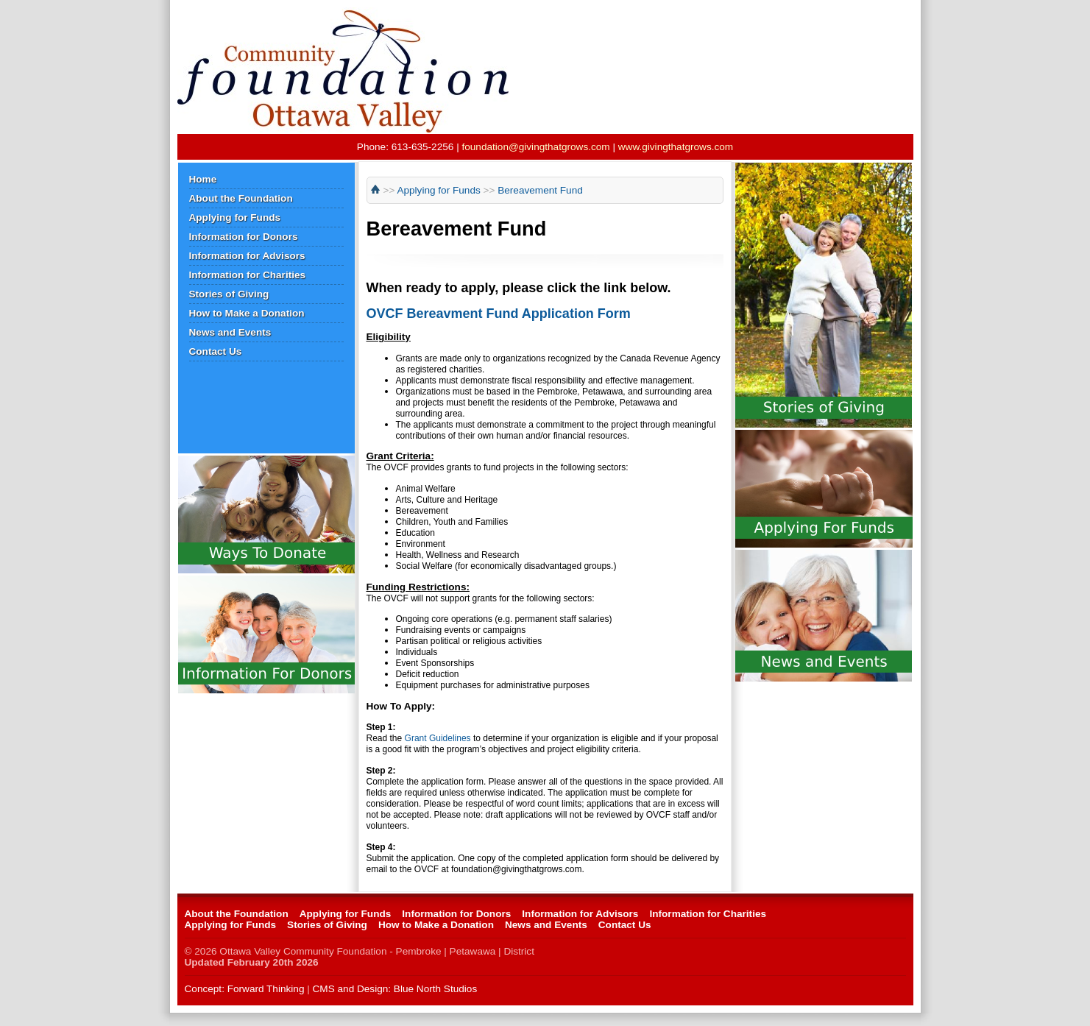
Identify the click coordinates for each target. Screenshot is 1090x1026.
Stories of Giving (229, 294)
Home (203, 179)
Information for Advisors (247, 255)
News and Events (230, 332)
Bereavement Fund (540, 190)
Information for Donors (243, 236)
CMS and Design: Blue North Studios (395, 988)
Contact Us (215, 351)
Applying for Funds (235, 217)
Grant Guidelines (438, 738)
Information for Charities (247, 274)
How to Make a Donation (247, 313)
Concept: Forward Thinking (245, 988)
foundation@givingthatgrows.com (535, 146)
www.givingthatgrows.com (675, 146)
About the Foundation (241, 198)
